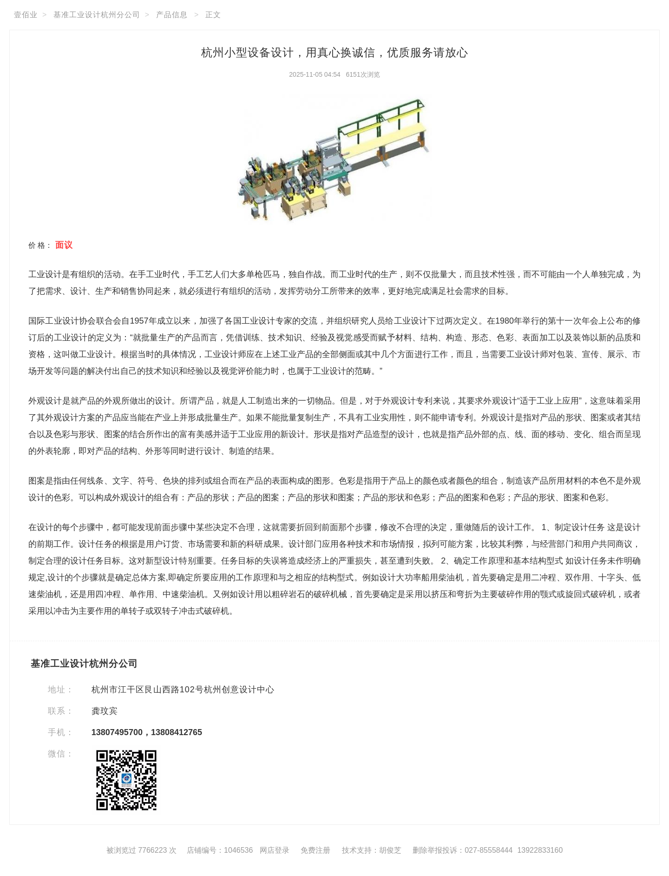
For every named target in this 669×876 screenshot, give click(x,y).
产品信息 (172, 15)
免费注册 (315, 850)
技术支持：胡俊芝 (371, 850)
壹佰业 (26, 15)
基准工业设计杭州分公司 (96, 15)
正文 (213, 15)
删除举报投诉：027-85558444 (462, 850)
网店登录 (274, 850)
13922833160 (540, 850)
